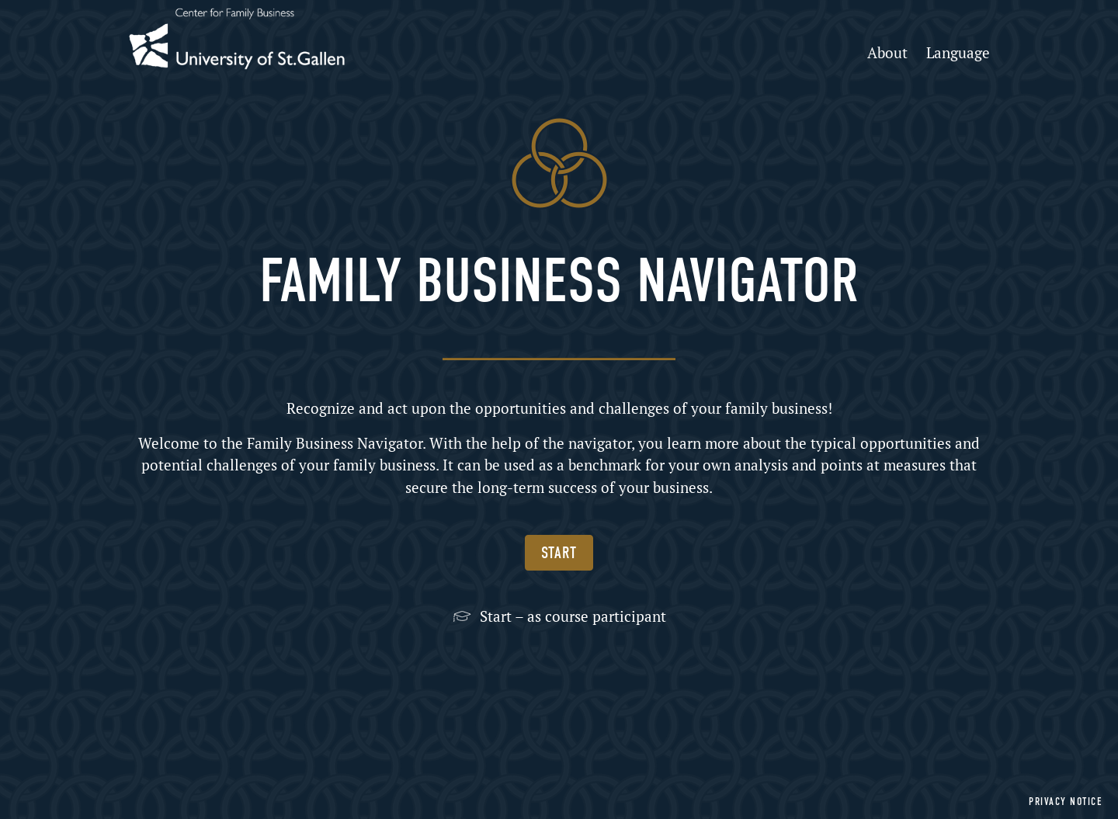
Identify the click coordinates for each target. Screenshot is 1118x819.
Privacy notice (1065, 801)
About (887, 52)
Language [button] (958, 52)
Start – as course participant (573, 616)
